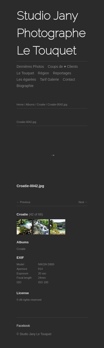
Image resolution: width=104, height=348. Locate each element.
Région (43, 73)
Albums (30, 104)
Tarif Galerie (49, 79)
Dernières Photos (30, 66)
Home (20, 104)
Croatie (41, 104)
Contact (69, 79)
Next (81, 202)
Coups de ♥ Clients (63, 66)
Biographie (25, 86)
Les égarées (26, 79)
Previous (25, 202)
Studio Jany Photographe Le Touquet (51, 33)
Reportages (62, 73)
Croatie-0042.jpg (57, 104)
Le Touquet (25, 73)
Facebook (23, 326)
